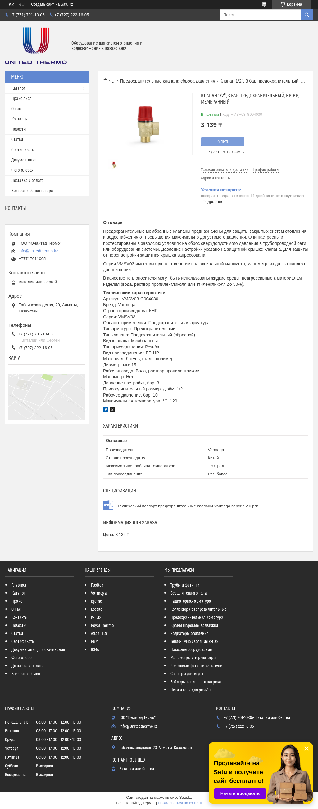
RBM (94, 641)
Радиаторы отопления (189, 633)
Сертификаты (23, 149)
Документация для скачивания (38, 649)
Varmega (99, 593)
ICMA (95, 649)
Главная (18, 585)
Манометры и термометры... (194, 657)
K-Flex (96, 617)
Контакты (19, 119)
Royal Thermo (102, 625)
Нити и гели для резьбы (190, 690)
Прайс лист (21, 98)
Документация (23, 160)
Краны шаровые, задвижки (194, 625)
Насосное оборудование (191, 649)
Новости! (18, 129)
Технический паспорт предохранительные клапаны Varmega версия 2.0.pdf (187, 506)
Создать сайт (42, 4)
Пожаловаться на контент (180, 803)
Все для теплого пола (188, 593)
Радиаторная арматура (190, 601)
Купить (222, 142)
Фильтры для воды (186, 674)
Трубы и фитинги (184, 585)
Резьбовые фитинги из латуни (196, 665)
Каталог (18, 88)
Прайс (16, 601)
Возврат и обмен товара (32, 190)
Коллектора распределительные (198, 609)
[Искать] (307, 14)
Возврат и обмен (25, 674)
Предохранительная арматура (196, 617)
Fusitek (97, 585)
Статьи (17, 139)
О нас (16, 108)
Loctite (96, 609)
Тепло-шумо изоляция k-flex (194, 641)
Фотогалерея (22, 170)
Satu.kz (185, 797)
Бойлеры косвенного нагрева (195, 682)
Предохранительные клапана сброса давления (167, 81)
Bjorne (96, 601)
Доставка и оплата (27, 180)
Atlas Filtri (100, 633)
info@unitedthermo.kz (38, 251)
